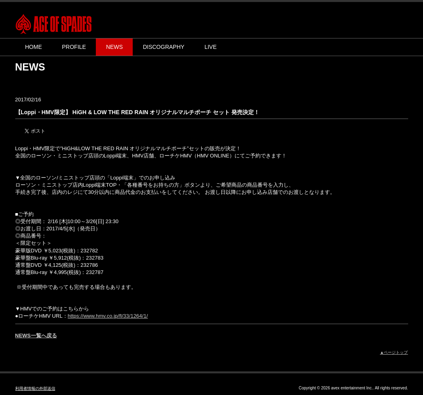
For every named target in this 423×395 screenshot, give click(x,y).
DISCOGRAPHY (163, 47)
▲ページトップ (394, 352)
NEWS (114, 47)
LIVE (210, 47)
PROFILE (74, 47)
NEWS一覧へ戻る (36, 336)
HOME (33, 47)
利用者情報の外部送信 (35, 388)
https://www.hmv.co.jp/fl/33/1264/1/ (108, 316)
